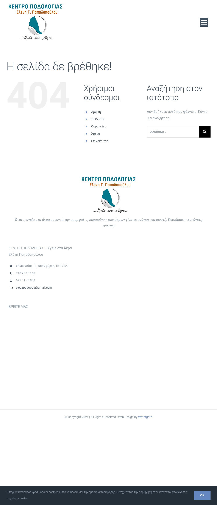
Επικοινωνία (100, 141)
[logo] (35, 6)
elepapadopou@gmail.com (34, 287)
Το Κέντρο (98, 119)
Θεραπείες (98, 126)
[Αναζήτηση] (205, 132)
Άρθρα (95, 133)
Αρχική (96, 112)
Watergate (145, 417)
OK (202, 495)
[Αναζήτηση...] (173, 132)
